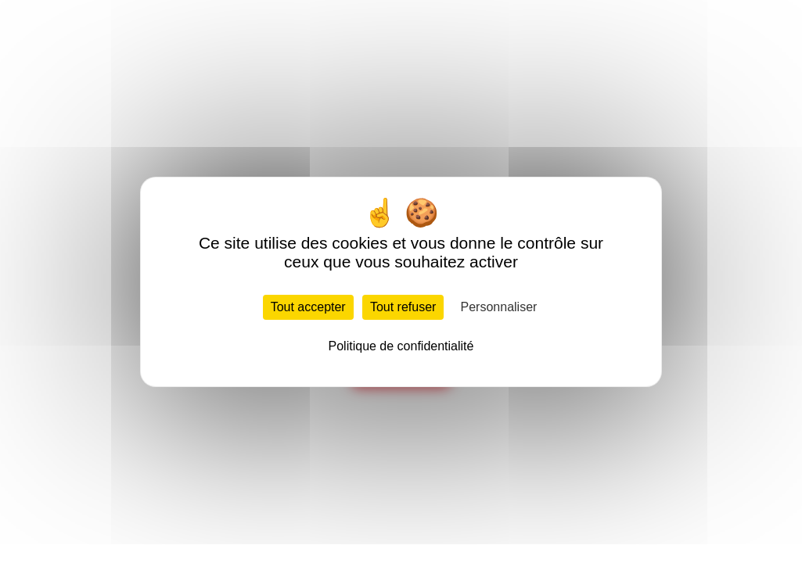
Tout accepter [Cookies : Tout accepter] (308, 307)
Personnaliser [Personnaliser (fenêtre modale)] (499, 307)
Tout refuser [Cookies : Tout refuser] (403, 307)
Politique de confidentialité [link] (401, 346)
